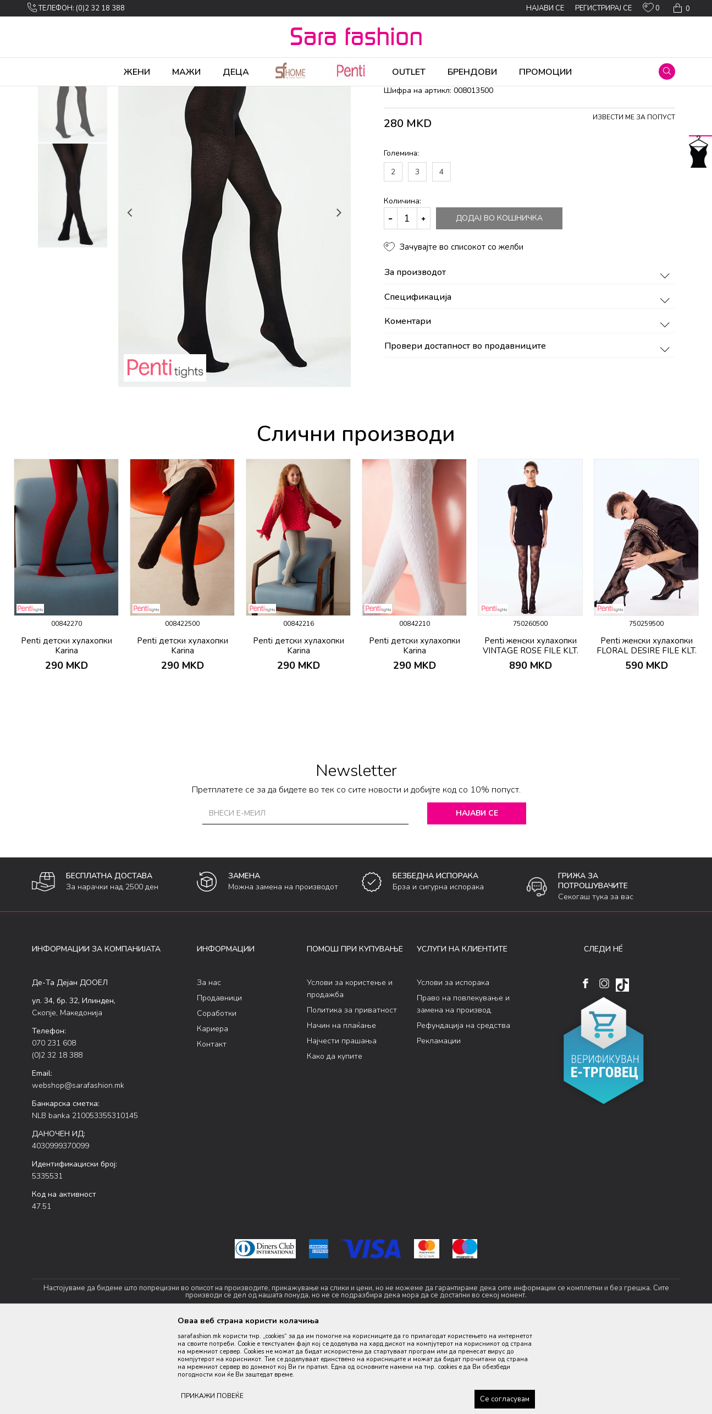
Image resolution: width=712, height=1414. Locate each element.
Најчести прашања (342, 1127)
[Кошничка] (680, 8)
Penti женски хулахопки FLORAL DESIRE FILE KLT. (647, 732)
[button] (667, 71)
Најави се (477, 899)
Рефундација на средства (463, 1112)
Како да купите (334, 1142)
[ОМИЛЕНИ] (651, 10)
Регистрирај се (603, 8)
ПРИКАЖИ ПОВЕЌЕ (212, 1395)
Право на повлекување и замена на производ (463, 1090)
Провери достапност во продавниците (528, 433)
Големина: (401, 239)
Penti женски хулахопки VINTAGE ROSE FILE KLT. (530, 732)
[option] (72, 176)
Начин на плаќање (341, 1112)
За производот (528, 359)
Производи (98, 93)
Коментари (528, 408)
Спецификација (528, 384)
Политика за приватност (352, 1096)
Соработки (216, 1099)
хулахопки (216, 93)
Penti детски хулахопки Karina (66, 732)
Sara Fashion (52, 93)
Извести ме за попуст (634, 203)
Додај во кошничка (499, 304)
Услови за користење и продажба (350, 1075)
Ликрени (179, 93)
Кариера (212, 1115)
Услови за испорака (453, 1069)
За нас (209, 1069)
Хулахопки (141, 93)
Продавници (219, 1084)
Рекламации (439, 1127)
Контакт (212, 1130)
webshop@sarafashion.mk (78, 1172)
